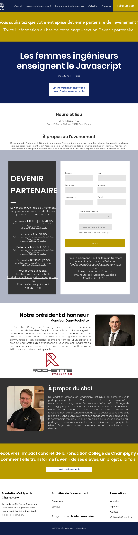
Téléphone (70, 197)
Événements (57, 501)
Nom (100, 173)
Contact (114, 511)
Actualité (114, 501)
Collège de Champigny (120, 517)
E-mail (100, 197)
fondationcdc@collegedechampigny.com (95, 264)
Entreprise (69, 185)
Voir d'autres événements (69, 91)
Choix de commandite (88, 211)
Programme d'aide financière (62, 516)
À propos (114, 506)
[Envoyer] (95, 243)
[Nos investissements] (69, 469)
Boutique (56, 506)
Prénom (68, 173)
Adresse (101, 185)
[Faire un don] (125, 6)
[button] (38, 6)
